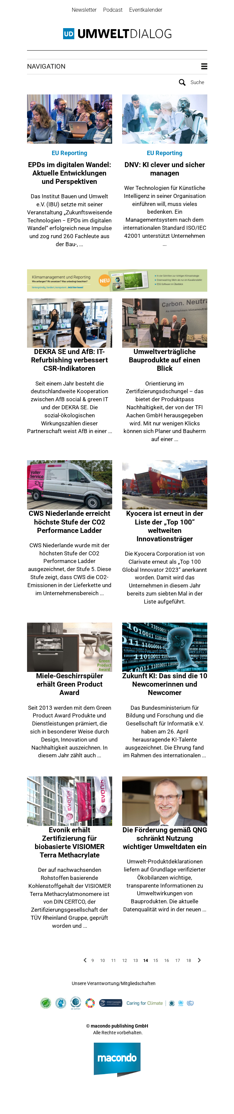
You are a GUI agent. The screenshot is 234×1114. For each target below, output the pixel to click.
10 (102, 958)
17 (177, 958)
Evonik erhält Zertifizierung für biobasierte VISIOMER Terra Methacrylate (69, 840)
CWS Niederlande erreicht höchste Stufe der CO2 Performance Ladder (69, 520)
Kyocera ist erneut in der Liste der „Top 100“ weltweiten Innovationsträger (164, 524)
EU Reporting (69, 151)
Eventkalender (145, 10)
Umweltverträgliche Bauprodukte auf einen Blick (164, 358)
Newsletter (84, 10)
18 (188, 958)
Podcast (113, 10)
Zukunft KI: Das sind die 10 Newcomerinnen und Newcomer (164, 682)
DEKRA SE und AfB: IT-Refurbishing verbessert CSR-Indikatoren (69, 358)
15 (155, 958)
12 (124, 958)
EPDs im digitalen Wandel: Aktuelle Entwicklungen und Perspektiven (69, 171)
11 (113, 958)
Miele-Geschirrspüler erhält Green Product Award (69, 682)
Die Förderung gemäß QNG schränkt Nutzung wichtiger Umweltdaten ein (165, 836)
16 (166, 958)
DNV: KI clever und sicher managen (165, 167)
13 (135, 958)
